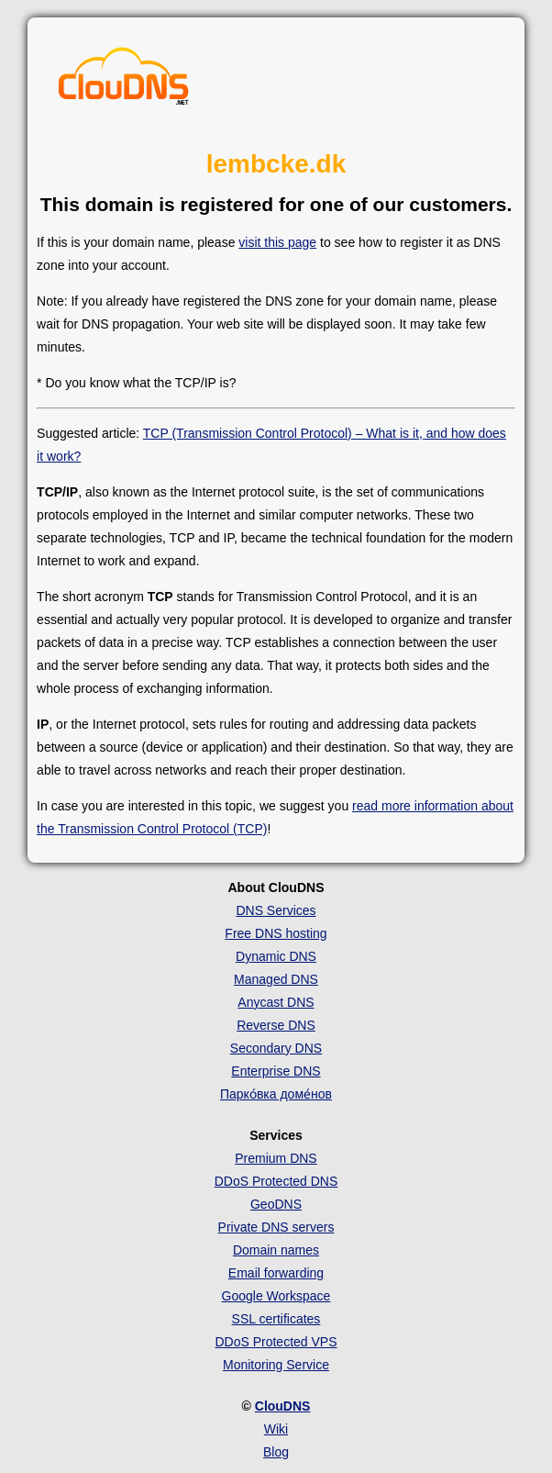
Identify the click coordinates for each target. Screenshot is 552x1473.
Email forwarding (276, 1273)
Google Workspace (276, 1296)
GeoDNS (276, 1204)
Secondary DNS (276, 1048)
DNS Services (275, 910)
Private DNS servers (276, 1227)
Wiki (276, 1429)
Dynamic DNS (276, 956)
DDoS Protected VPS (276, 1341)
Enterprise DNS (275, 1071)
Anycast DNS (275, 1002)
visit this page (277, 242)
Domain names (276, 1250)
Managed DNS (276, 979)
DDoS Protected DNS (276, 1181)
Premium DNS (275, 1158)
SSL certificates (276, 1318)
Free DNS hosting (275, 933)
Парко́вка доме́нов (276, 1094)
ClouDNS (283, 1406)
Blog (276, 1452)
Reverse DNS (276, 1025)
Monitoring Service (276, 1364)
